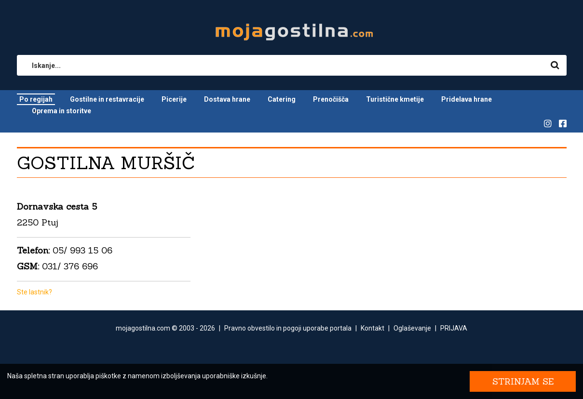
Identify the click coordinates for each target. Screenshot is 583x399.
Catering (282, 99)
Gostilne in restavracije (107, 99)
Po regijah (36, 99)
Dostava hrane (227, 99)
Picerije (174, 99)
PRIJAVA (453, 328)
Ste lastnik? (34, 292)
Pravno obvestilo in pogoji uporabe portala (288, 328)
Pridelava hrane (466, 99)
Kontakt (372, 328)
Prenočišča (331, 99)
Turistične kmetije (395, 99)
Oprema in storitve (61, 111)
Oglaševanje (412, 328)
